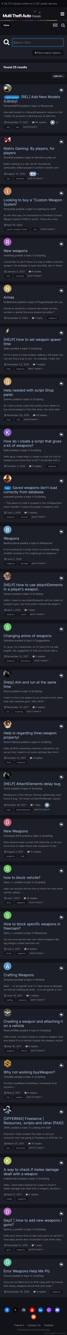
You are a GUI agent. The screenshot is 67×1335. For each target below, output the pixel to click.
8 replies (35, 271)
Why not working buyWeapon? (29, 1072)
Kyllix (6, 450)
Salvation (9, 640)
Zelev (7, 348)
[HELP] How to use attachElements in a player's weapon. (33, 587)
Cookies (48, 1325)
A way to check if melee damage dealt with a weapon (31, 1171)
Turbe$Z (9, 1076)
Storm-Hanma (12, 741)
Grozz (7, 691)
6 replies (30, 1092)
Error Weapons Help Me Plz (27, 1271)
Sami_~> (9, 882)
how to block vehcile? (22, 877)
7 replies (39, 364)
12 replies (34, 851)
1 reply (37, 317)
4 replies (36, 757)
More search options (48, 52)
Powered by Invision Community (34, 1329)
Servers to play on (45, 157)
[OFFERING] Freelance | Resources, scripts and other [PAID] (33, 1120)
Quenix (8, 399)
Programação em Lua (50, 302)
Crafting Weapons (19, 975)
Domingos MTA (12, 835)
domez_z (9, 1229)
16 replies (31, 898)
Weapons (11, 538)
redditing (9, 255)
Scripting (40, 255)
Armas (9, 297)
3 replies (39, 707)
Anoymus (9, 979)
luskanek (9, 496)
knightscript (11, 1178)
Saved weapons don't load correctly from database (30, 490)
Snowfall (8, 157)
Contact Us (34, 1325)
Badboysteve (11, 543)
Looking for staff (46, 208)
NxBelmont (10, 302)
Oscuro (8, 1275)
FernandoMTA (12, 105)
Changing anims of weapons (27, 636)
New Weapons (16, 831)
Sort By (58, 76)
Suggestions (42, 640)
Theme (19, 1325)
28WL (7, 1127)
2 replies (30, 512)
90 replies (39, 122)
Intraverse (9, 208)
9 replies (30, 948)
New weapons (16, 251)
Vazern (8, 593)
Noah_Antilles (11, 1030)
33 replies (40, 415)
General (39, 979)
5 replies (35, 466)
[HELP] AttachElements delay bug (32, 784)
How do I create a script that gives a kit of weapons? (32, 443)
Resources (47, 105)
